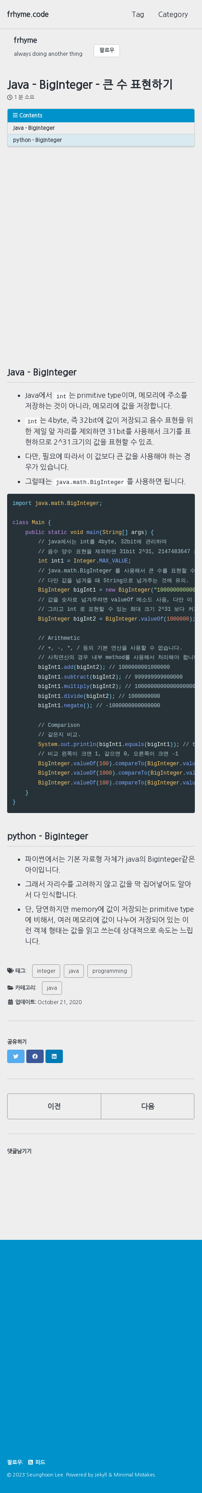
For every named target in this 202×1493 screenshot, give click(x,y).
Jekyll (101, 1474)
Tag (138, 14)
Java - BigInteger (33, 128)
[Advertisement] (101, 248)
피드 (36, 1462)
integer (46, 970)
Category (173, 14)
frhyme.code (28, 14)
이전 (54, 1106)
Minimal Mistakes (134, 1474)
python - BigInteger (37, 140)
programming (109, 970)
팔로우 (106, 50)
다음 (147, 1106)
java (74, 970)
